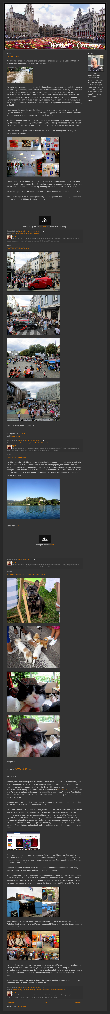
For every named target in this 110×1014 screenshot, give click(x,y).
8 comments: (35, 231)
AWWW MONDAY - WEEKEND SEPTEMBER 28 (26, 574)
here (23, 433)
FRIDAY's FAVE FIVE (15, 56)
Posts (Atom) (21, 1006)
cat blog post (62, 789)
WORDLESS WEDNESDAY (18, 248)
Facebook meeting (29, 990)
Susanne (42, 226)
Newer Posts (11, 1002)
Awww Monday (17, 990)
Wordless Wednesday (42, 443)
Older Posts (78, 1002)
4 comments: (35, 987)
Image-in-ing (15, 436)
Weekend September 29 (57, 990)
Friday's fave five (33, 233)
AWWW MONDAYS (23, 769)
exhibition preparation (19, 233)
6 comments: (35, 440)
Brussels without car (19, 443)
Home (45, 1002)
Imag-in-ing (30, 443)
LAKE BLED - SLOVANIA (17, 458)
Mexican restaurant (42, 990)
